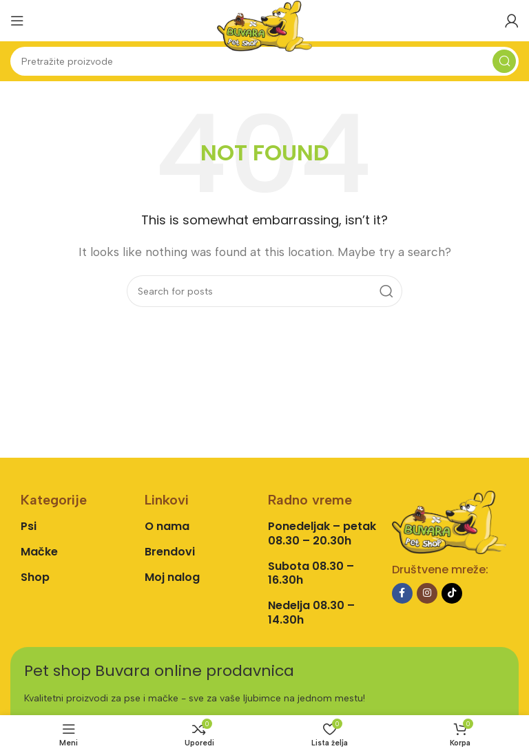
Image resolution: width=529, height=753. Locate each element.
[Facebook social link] (402, 593)
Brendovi (170, 552)
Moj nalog (172, 577)
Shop (35, 577)
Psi (29, 526)
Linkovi (167, 499)
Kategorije (54, 499)
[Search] (264, 61)
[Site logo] (264, 25)
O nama (167, 526)
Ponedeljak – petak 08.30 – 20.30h (322, 533)
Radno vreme (310, 499)
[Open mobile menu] (17, 20)
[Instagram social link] (427, 593)
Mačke (39, 552)
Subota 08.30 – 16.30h (311, 573)
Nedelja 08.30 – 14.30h (311, 612)
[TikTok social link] (452, 593)
